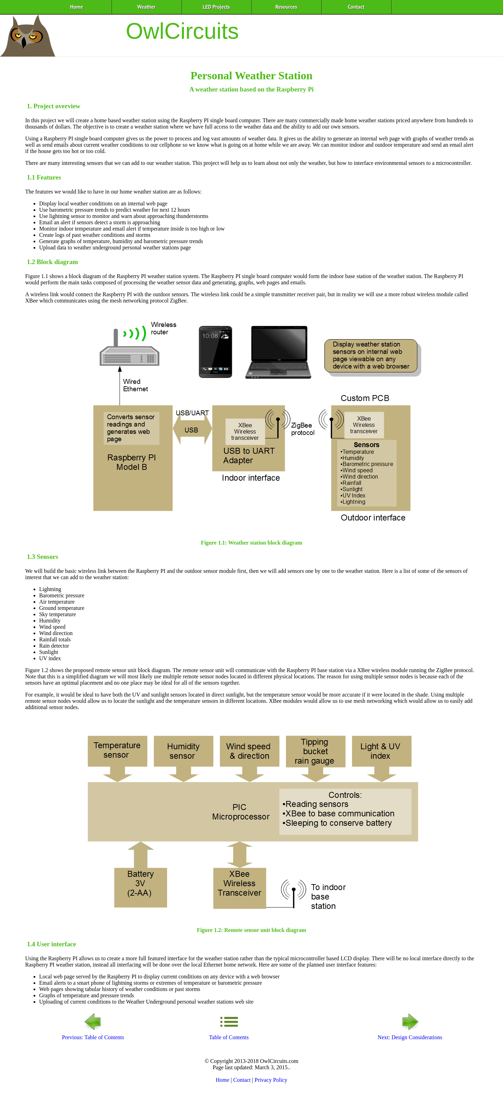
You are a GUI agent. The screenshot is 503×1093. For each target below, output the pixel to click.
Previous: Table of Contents (93, 1034)
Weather (146, 6)
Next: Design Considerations (410, 1034)
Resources (286, 6)
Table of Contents (229, 1034)
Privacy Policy (270, 1080)
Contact (356, 6)
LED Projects (216, 6)
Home (76, 6)
